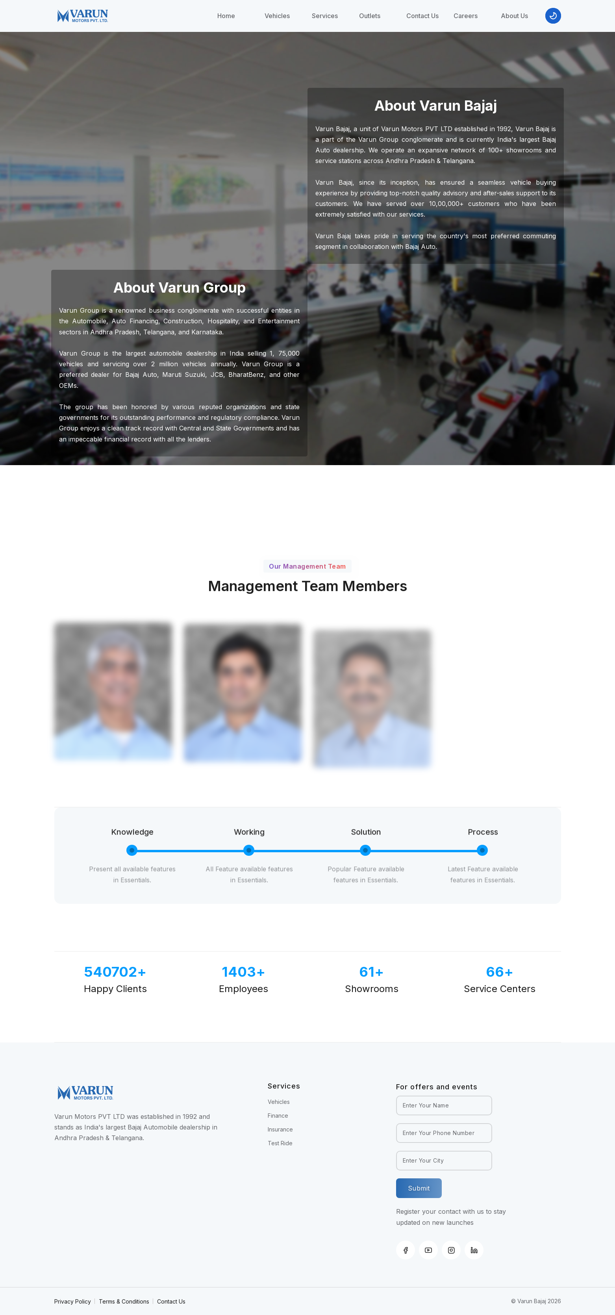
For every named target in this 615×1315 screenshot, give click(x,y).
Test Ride (280, 1143)
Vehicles (277, 16)
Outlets (369, 16)
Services (325, 16)
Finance (278, 1115)
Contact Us (422, 16)
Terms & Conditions (124, 1301)
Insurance (280, 1129)
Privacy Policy (72, 1301)
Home (226, 16)
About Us (514, 16)
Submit (419, 1188)
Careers (466, 16)
